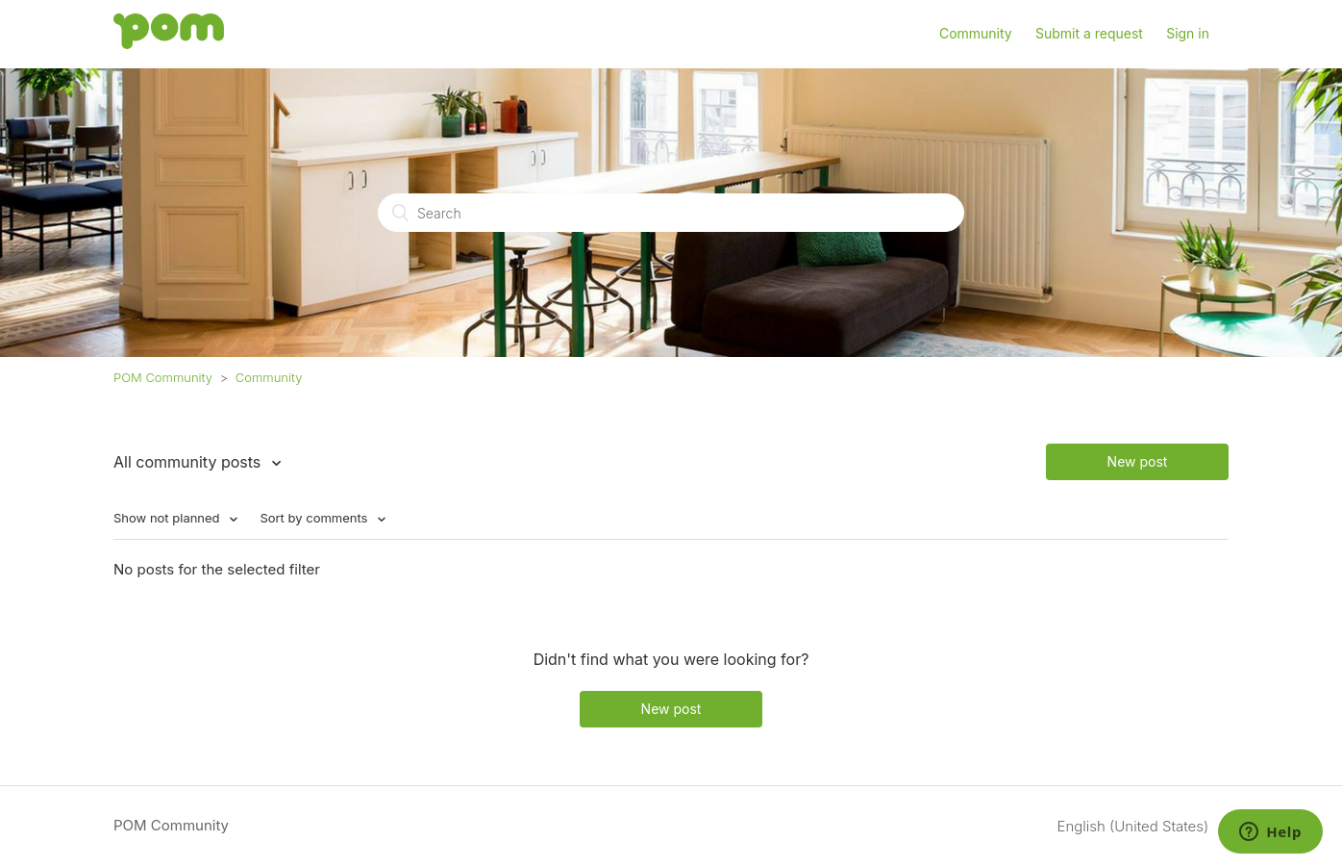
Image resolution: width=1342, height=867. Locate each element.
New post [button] (1137, 461)
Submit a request (1089, 33)
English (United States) (1135, 826)
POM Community (162, 377)
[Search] (671, 212)
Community (975, 33)
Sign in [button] (1187, 33)
